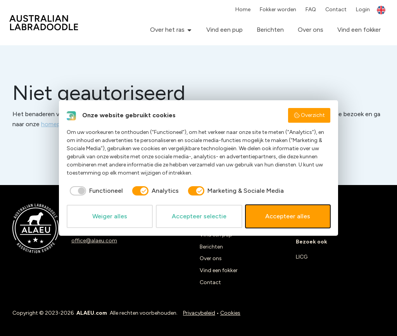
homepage (56, 124)
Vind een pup (224, 29)
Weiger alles (109, 216)
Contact (336, 9)
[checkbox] (95, 190)
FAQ (311, 9)
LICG (301, 257)
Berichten (270, 29)
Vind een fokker (359, 29)
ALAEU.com (44, 23)
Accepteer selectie (199, 216)
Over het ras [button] (167, 29)
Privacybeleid (199, 313)
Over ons (310, 29)
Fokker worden (278, 9)
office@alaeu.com (94, 240)
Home (242, 9)
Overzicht (309, 115)
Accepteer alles (287, 216)
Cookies (230, 313)
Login (363, 9)
